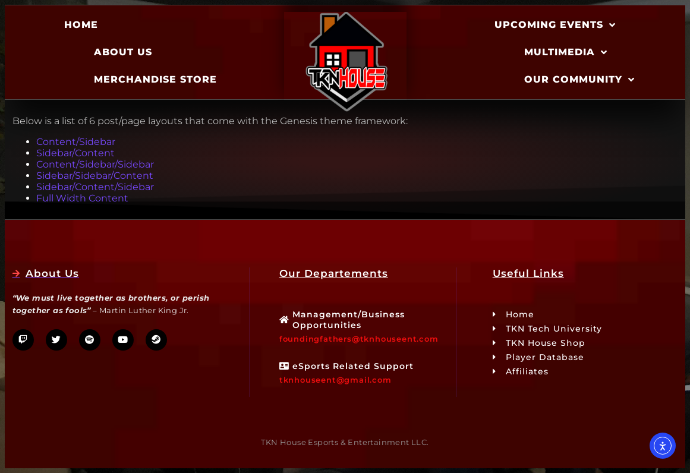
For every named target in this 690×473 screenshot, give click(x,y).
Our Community (579, 79)
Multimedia (565, 52)
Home (81, 24)
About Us (123, 52)
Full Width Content (82, 198)
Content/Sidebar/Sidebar (95, 164)
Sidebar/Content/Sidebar (95, 187)
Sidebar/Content (75, 153)
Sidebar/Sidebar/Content (94, 175)
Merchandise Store (155, 79)
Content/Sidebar (75, 141)
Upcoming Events (555, 25)
